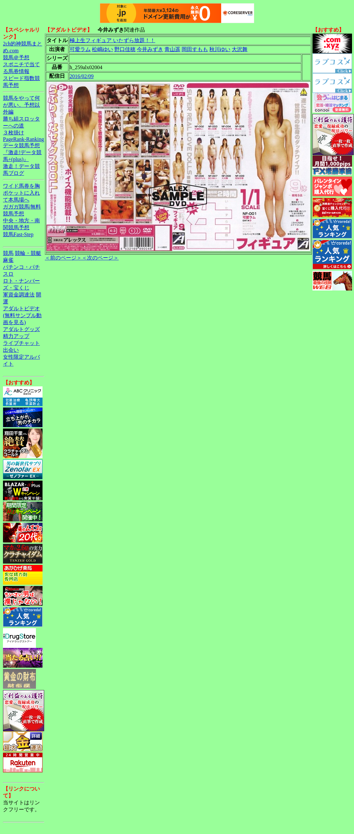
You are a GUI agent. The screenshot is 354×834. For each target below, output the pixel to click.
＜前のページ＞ (63, 258)
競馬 (8, 253)
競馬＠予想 (16, 57)
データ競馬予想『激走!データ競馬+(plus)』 (22, 152)
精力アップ (16, 336)
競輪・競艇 (28, 253)
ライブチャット (21, 343)
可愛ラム (80, 49)
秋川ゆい (219, 49)
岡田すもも (195, 49)
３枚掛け (13, 132)
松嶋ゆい (102, 49)
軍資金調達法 (19, 294)
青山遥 (172, 49)
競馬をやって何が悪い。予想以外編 (21, 105)
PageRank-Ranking (23, 139)
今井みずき (150, 49)
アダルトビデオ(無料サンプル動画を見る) (22, 315)
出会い (11, 350)
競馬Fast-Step (18, 234)
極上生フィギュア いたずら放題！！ (112, 40)
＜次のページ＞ (100, 258)
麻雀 (8, 260)
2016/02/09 (82, 76)
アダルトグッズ (21, 329)
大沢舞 (240, 49)
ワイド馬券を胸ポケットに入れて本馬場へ (21, 193)
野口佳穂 (124, 49)
